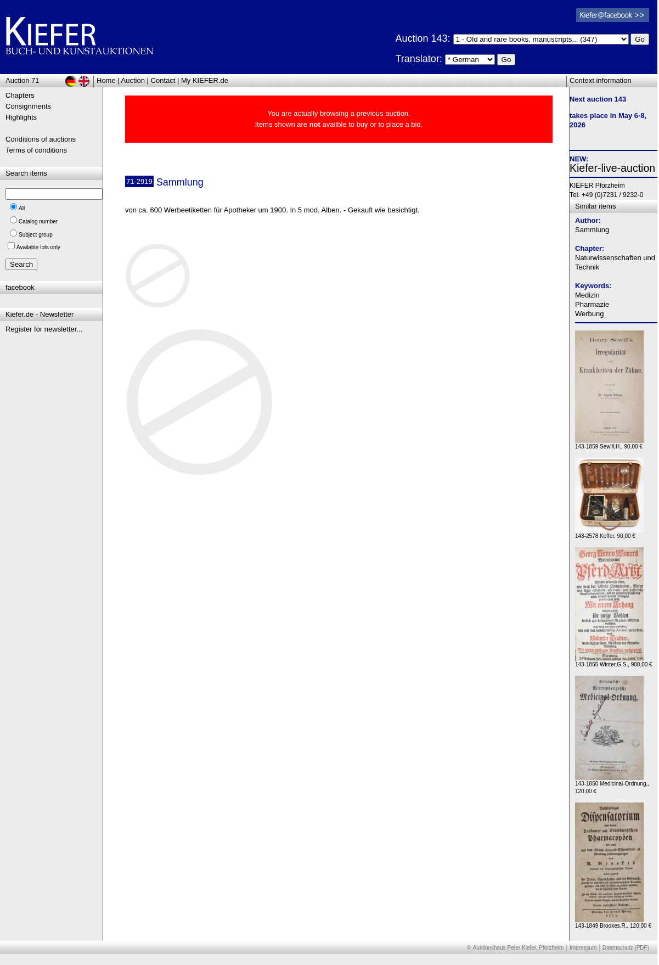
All (22, 208)
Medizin (587, 295)
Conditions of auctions (40, 139)
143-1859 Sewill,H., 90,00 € (609, 444)
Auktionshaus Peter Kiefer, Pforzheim (518, 948)
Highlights (21, 117)
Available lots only (38, 247)
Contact (163, 80)
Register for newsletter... (43, 329)
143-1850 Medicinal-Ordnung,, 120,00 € (612, 784)
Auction (133, 80)
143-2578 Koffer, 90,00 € (609, 533)
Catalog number (38, 221)
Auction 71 (22, 80)
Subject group (36, 235)
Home (106, 80)
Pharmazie (592, 304)
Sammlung (592, 230)
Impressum (583, 948)
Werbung (589, 314)
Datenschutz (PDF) (625, 948)
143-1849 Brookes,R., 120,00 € (613, 923)
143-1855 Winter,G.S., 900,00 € (613, 661)
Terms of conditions (36, 150)
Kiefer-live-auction (612, 168)
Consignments (28, 106)
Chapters (20, 95)
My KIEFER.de (204, 80)
